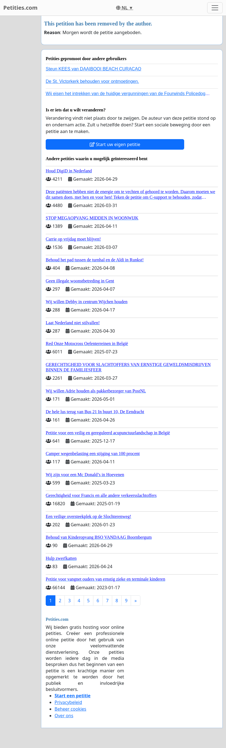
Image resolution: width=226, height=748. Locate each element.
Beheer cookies (70, 709)
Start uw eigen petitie (115, 144)
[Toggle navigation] (215, 7)
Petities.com (20, 7)
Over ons (64, 716)
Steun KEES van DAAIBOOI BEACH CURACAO (93, 69)
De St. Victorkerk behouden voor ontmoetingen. (92, 81)
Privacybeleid (68, 702)
